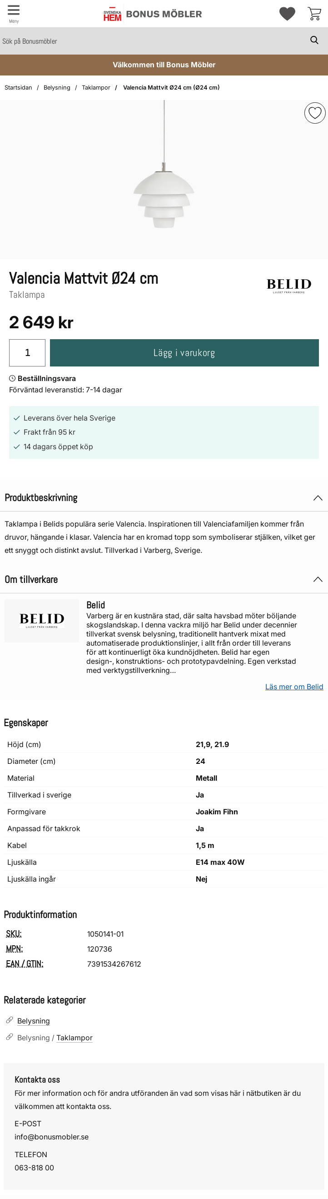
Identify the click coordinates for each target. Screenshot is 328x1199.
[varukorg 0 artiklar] (314, 13)
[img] (315, 113)
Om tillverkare (164, 579)
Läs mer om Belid (294, 686)
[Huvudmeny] (13, 13)
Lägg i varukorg (184, 352)
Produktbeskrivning (164, 497)
